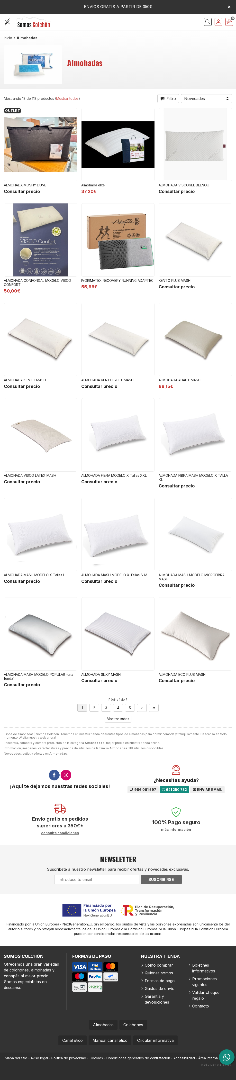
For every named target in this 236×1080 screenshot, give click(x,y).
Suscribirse (161, 879)
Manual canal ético (109, 1040)
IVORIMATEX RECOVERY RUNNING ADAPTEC (117, 280)
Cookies (96, 1058)
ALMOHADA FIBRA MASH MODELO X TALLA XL (193, 477)
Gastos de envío (159, 988)
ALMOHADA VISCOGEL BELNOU (184, 185)
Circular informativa (155, 1040)
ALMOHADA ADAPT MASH (179, 380)
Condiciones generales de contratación (138, 1058)
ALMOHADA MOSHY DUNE (25, 185)
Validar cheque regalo (205, 995)
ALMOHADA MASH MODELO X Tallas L (34, 575)
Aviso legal (39, 1058)
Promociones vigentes (204, 981)
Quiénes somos (159, 972)
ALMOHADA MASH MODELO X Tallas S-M (114, 575)
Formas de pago (160, 980)
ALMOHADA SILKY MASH (101, 674)
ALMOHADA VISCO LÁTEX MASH (30, 475)
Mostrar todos (67, 98)
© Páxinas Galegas (216, 1065)
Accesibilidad (184, 1058)
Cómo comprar (159, 965)
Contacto (200, 1006)
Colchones (133, 1024)
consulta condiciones (60, 833)
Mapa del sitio (16, 1058)
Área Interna (208, 1058)
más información (176, 830)
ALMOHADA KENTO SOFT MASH (107, 380)
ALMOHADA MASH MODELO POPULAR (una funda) (38, 676)
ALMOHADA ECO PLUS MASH (182, 674)
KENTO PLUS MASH (175, 280)
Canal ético (72, 1040)
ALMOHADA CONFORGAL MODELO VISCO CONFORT (37, 282)
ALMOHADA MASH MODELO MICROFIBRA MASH (192, 577)
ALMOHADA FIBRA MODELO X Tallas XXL (114, 475)
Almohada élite (93, 185)
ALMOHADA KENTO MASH (25, 380)
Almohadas (103, 1024)
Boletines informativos (203, 968)
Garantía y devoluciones (157, 999)
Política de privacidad (68, 1058)
